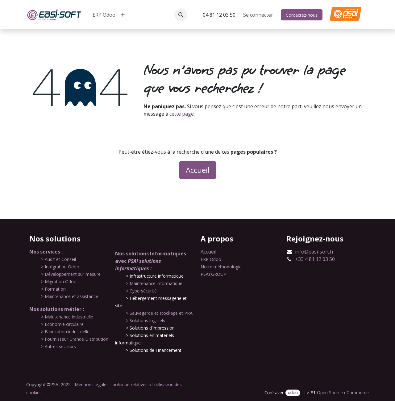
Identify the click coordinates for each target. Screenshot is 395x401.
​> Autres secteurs (58, 346)
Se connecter (258, 14)
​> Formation (53, 289)
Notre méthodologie (221, 267)
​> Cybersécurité (141, 291)
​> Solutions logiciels (145, 320)
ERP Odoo (211, 259)
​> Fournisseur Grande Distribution (74, 339)
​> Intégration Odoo (60, 267)
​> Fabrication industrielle (65, 332)
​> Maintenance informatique (154, 283)
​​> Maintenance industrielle (67, 317)
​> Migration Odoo (59, 281)
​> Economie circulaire (62, 324)
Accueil (198, 170)
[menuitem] (104, 15)
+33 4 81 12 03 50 (315, 259)
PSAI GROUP (213, 274)
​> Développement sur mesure (71, 274)
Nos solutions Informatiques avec (150, 261)
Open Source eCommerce (343, 392)
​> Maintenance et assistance (69, 296)
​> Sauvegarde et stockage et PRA (159, 313)
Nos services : (46, 251)
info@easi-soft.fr (314, 251)
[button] (180, 14)
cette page (181, 113)
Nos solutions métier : (56, 309)
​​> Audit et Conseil (58, 259)
